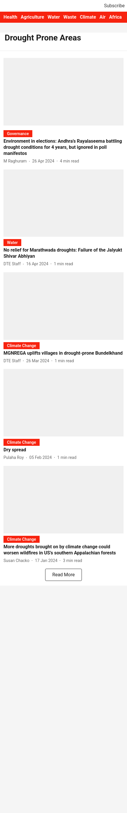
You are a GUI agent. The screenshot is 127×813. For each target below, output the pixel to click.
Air (103, 17)
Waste (70, 17)
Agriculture (32, 17)
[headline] (63, 147)
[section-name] (17, 133)
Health (10, 17)
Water (53, 17)
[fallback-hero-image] (63, 92)
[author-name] (16, 161)
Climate (88, 17)
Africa (115, 17)
